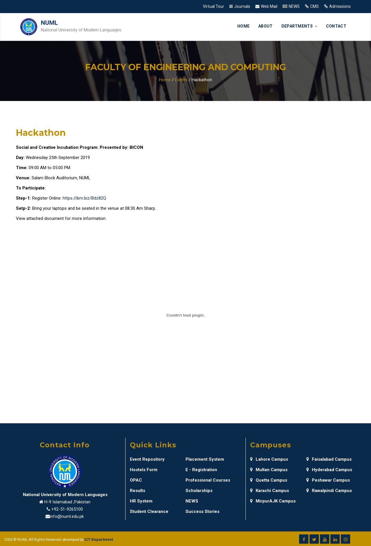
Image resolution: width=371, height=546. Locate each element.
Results (137, 490)
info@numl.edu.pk (67, 516)
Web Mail (269, 6)
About (265, 26)
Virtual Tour (213, 6)
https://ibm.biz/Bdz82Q (84, 198)
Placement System (205, 459)
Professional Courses (208, 480)
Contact (336, 26)
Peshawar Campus (328, 480)
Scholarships (199, 490)
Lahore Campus (269, 459)
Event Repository (147, 459)
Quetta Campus (268, 480)
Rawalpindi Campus (329, 490)
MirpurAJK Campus (273, 501)
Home (243, 26)
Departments (299, 26)
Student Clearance (149, 511)
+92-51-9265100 (67, 509)
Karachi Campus (269, 490)
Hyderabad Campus (329, 469)
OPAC (136, 480)
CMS (314, 6)
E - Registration (201, 469)
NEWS (294, 6)
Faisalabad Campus (329, 459)
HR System (141, 501)
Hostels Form (143, 469)
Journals (242, 6)
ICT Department (98, 539)
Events (181, 79)
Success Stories (202, 511)
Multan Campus (269, 469)
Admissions (340, 6)
